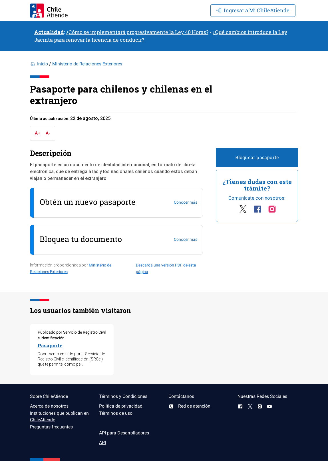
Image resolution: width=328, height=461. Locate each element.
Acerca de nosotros (49, 406)
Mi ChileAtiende (252, 10)
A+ (37, 133)
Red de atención (189, 406)
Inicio (42, 64)
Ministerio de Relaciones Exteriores (87, 64)
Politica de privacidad (120, 406)
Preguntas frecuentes (51, 427)
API (102, 442)
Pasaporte (50, 345)
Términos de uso (115, 413)
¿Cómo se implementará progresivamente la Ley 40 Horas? (137, 32)
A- (48, 133)
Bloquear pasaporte (257, 157)
